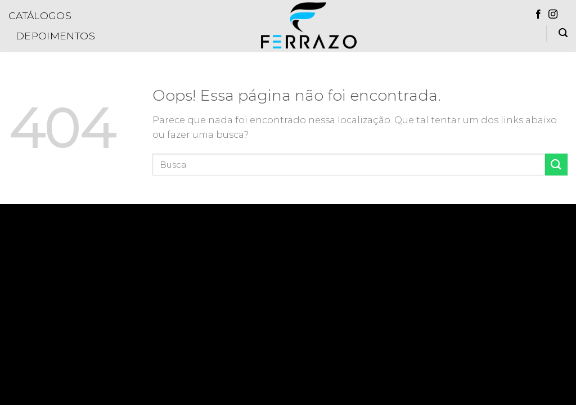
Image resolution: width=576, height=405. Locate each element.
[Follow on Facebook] (538, 15)
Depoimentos (55, 36)
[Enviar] (556, 165)
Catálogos (39, 15)
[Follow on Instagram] (552, 15)
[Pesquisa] (563, 33)
